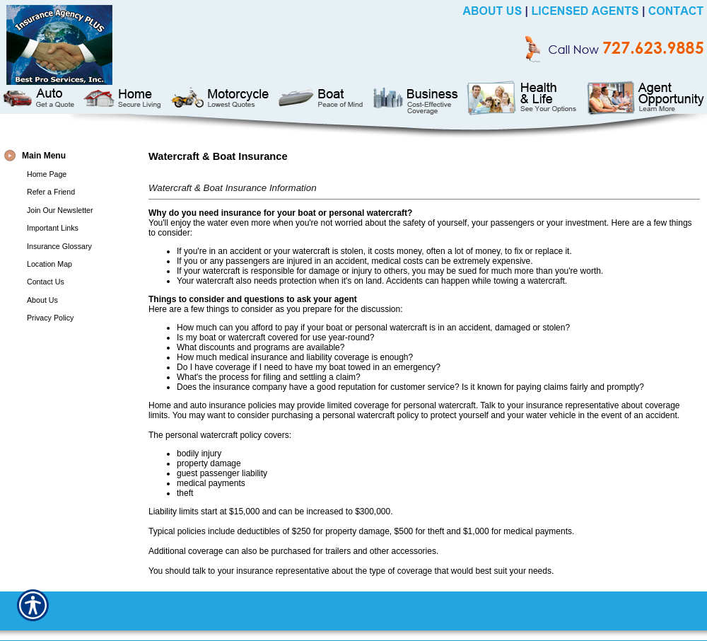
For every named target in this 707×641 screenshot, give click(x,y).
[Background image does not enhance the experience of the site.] (70, 156)
